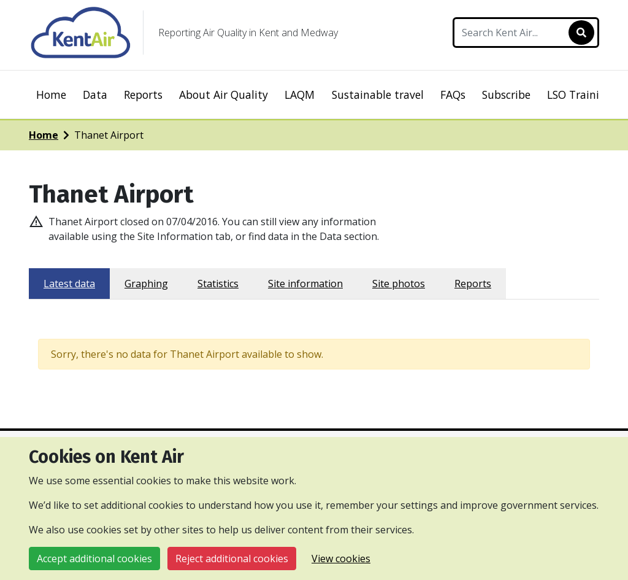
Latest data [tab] (69, 283)
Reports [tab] (472, 283)
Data (95, 94)
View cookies (341, 558)
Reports (143, 94)
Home (51, 94)
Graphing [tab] (146, 283)
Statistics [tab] (218, 283)
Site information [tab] (305, 283)
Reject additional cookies (231, 558)
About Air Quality (223, 94)
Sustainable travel (378, 94)
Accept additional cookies (94, 558)
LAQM (300, 94)
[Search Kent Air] (526, 32)
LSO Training (579, 94)
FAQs (452, 94)
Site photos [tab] (398, 283)
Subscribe (506, 94)
